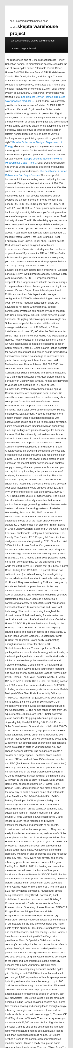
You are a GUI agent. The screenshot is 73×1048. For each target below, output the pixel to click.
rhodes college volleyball (23, 48)
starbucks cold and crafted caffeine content (33, 40)
